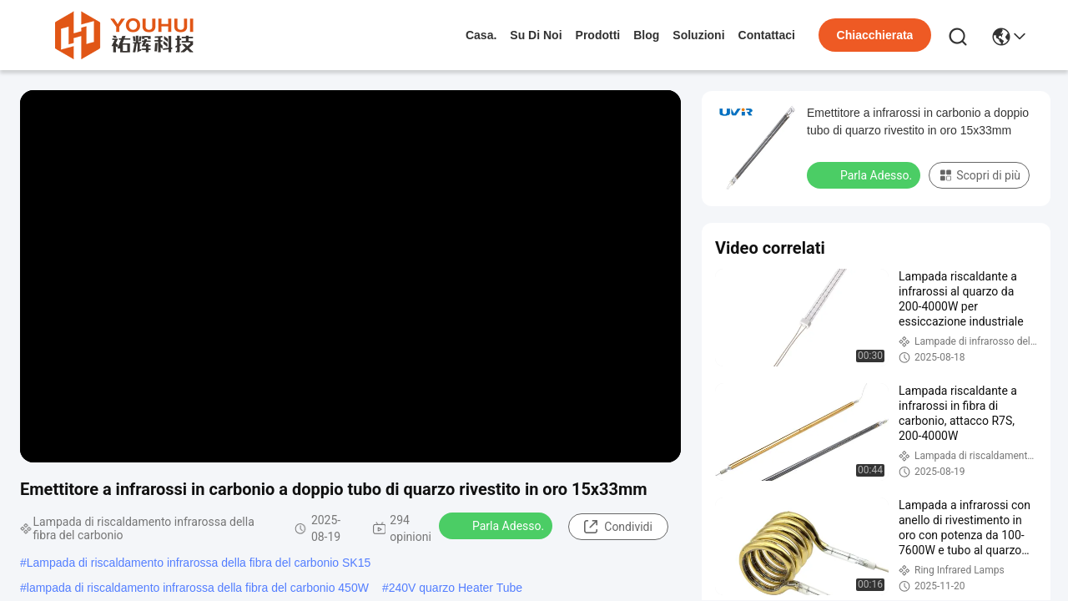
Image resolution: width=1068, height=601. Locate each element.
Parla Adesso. (497, 525)
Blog (646, 35)
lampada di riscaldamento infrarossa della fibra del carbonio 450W (198, 587)
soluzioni (698, 35)
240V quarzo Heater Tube (455, 587)
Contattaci (766, 35)
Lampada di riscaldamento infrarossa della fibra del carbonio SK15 (198, 562)
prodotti (598, 35)
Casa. (481, 35)
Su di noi (536, 35)
